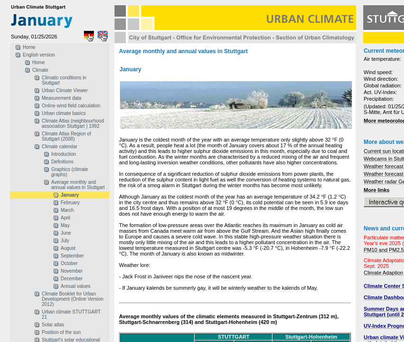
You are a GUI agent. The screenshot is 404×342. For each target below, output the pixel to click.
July (65, 240)
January (70, 195)
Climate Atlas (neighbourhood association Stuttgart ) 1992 (73, 123)
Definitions (62, 161)
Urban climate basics (64, 113)
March (67, 210)
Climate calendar (59, 146)
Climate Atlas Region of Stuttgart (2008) (66, 136)
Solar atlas (53, 324)
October (69, 263)
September (72, 255)
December (72, 278)
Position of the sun (61, 332)
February (70, 202)
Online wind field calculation (71, 105)
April (65, 217)
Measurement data (61, 98)
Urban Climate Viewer (65, 90)
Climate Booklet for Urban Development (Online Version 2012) (72, 299)
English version (39, 54)
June (66, 233)
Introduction (63, 154)
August (68, 248)
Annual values (76, 286)
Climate (40, 70)
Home (29, 47)
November (72, 271)
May (65, 225)
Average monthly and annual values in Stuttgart (78, 185)
